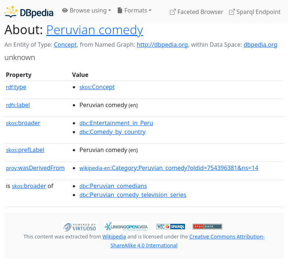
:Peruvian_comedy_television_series (132, 195)
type (16, 87)
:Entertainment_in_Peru (116, 123)
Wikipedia (114, 236)
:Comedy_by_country (112, 132)
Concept (65, 44)
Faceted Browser (196, 12)
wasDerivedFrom (35, 168)
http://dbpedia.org (162, 44)
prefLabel (25, 150)
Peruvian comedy (94, 29)
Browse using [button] (84, 10)
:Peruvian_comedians (113, 186)
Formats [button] (132, 10)
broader (23, 123)
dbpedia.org (260, 44)
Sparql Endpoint (255, 12)
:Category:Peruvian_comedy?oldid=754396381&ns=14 (168, 168)
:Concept (97, 87)
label (18, 105)
